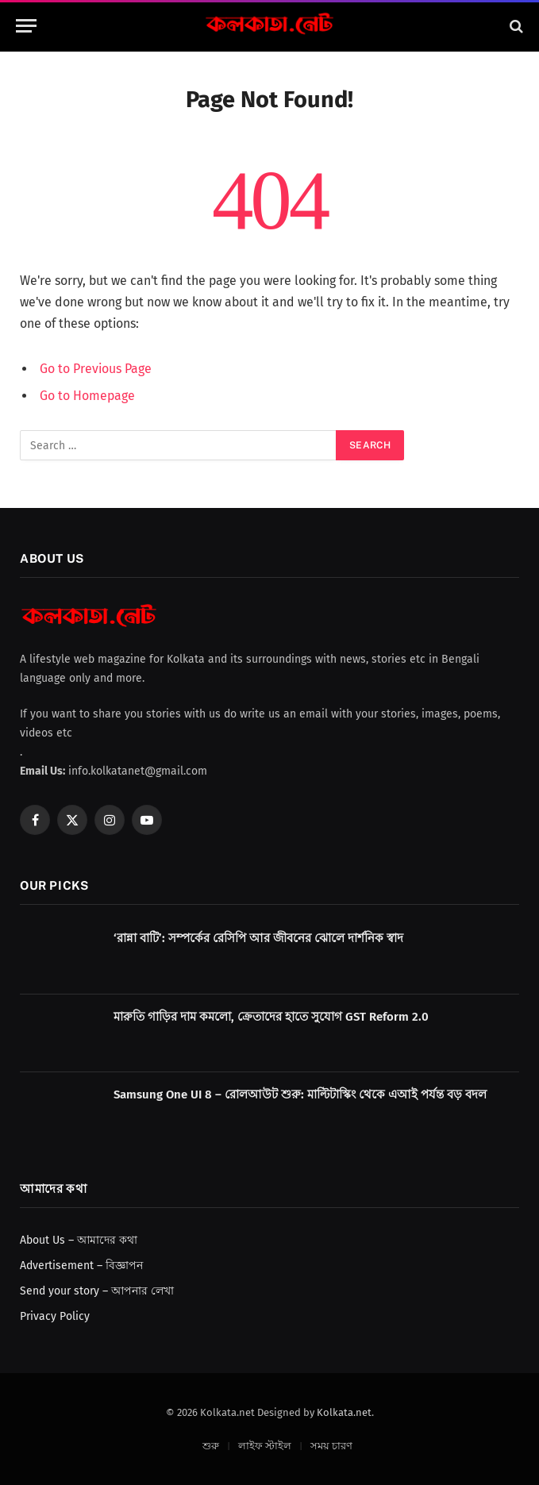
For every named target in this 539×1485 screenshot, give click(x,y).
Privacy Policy (55, 1316)
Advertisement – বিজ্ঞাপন (81, 1265)
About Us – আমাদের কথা (78, 1240)
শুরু (210, 1446)
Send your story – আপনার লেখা (97, 1291)
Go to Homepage (87, 395)
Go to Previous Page (96, 368)
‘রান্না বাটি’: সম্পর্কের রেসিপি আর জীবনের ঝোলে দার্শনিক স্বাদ (258, 938)
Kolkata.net (344, 1412)
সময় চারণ (331, 1446)
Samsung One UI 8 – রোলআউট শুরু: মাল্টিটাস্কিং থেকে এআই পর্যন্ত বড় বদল (300, 1094)
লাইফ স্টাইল (264, 1446)
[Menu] (26, 26)
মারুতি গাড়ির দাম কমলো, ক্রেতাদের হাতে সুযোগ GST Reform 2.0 (271, 1017)
